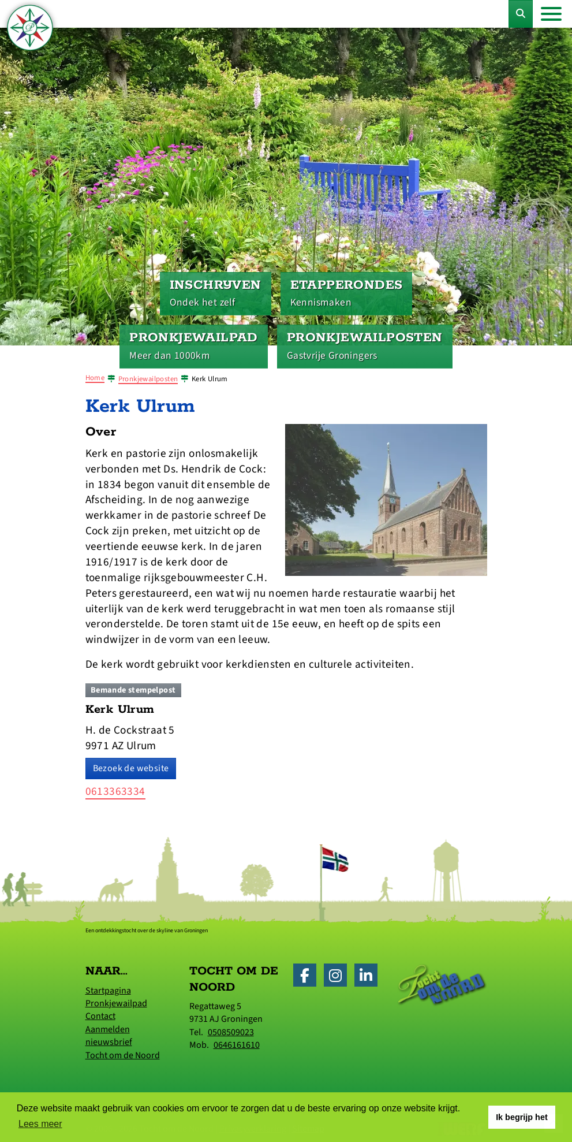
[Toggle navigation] (551, 14)
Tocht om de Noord (122, 1055)
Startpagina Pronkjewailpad (116, 997)
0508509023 (231, 1032)
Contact (100, 1016)
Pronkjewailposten (148, 379)
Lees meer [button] (40, 1124)
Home (95, 378)
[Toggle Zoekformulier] (521, 14)
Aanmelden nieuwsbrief (108, 1035)
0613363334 (115, 791)
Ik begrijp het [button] (522, 1117)
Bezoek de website (131, 768)
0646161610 (237, 1045)
